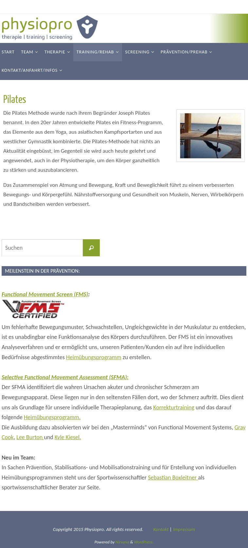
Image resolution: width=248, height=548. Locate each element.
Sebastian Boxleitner (173, 477)
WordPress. (144, 541)
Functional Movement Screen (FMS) (45, 294)
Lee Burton (30, 437)
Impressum (184, 529)
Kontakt (160, 529)
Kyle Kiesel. (68, 437)
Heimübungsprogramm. (52, 417)
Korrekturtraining (173, 407)
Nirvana (122, 541)
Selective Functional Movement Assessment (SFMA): (65, 377)
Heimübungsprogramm (93, 357)
